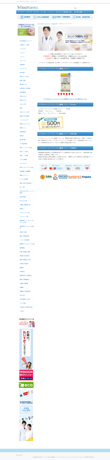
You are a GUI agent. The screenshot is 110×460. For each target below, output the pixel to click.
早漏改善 (22, 64)
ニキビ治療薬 (23, 159)
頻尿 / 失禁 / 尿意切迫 (25, 183)
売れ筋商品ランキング (26, 41)
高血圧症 (22, 271)
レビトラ (22, 52)
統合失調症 (23, 196)
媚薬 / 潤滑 (23, 80)
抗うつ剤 (22, 187)
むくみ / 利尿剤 (24, 179)
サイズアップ (23, 68)
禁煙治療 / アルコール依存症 (27, 227)
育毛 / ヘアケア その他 (26, 147)
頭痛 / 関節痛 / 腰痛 (25, 251)
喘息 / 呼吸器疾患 (24, 236)
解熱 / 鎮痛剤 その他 (25, 259)
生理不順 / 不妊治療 (25, 88)
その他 (21, 311)
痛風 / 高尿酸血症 (24, 279)
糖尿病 (21, 267)
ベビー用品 (23, 303)
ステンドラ (23, 60)
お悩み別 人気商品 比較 (26, 307)
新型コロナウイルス (25, 124)
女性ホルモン (23, 96)
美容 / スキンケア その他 (26, 167)
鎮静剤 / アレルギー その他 (27, 244)
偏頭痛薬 (22, 248)
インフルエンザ (24, 120)
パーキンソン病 (24, 216)
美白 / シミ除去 (24, 151)
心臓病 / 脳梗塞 (24, 283)
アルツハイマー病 (24, 212)
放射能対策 (23, 131)
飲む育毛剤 (23, 139)
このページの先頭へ (88, 450)
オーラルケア (23, 163)
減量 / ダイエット (24, 175)
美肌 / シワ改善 (24, 155)
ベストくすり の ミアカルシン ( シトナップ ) (26, 1)
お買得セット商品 (24, 45)
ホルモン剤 (23, 104)
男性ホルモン (23, 100)
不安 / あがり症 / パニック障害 (27, 192)
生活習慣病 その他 (25, 299)
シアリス (22, 56)
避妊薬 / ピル (23, 84)
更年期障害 (23, 92)
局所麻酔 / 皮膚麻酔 (25, 171)
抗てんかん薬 (23, 200)
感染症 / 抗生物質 (24, 116)
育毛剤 (21, 135)
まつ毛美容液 (23, 143)
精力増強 (22, 72)
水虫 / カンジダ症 (24, 112)
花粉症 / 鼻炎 (23, 232)
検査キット (23, 128)
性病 (21, 108)
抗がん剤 (22, 295)
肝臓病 (21, 287)
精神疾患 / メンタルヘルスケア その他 (27, 221)
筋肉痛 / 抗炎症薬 (24, 255)
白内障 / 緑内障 (24, 263)
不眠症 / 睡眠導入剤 (25, 204)
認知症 (21, 208)
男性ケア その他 (24, 76)
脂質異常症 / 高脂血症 (26, 275)
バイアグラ (23, 48)
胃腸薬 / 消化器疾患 (25, 291)
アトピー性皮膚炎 (24, 240)
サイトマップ (19, 455)
